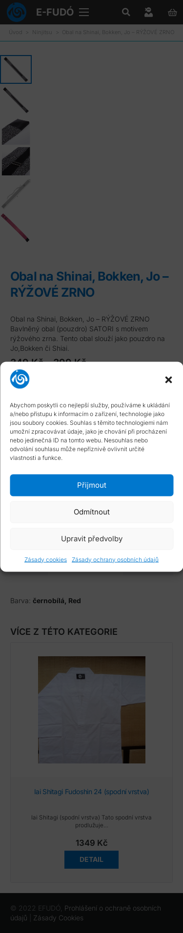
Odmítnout (92, 511)
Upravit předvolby (91, 538)
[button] (168, 380)
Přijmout (91, 485)
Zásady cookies (45, 559)
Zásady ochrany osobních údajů (115, 559)
